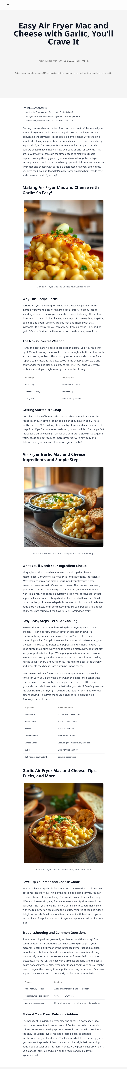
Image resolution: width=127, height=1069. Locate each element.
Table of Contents (37, 107)
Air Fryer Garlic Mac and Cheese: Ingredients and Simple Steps (53, 116)
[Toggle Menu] (8, 4)
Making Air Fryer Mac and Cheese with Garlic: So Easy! (49, 112)
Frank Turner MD (47, 60)
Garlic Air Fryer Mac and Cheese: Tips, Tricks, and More (49, 120)
